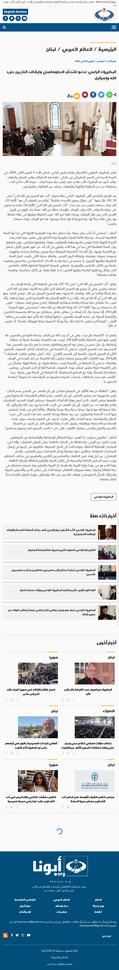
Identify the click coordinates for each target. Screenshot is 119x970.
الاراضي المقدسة (25, 899)
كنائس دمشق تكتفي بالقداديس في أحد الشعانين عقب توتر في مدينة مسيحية (31, 799)
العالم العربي (77, 49)
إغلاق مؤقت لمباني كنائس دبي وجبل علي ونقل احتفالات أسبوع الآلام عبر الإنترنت (87, 745)
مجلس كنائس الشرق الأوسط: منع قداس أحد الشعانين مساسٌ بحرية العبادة (88, 799)
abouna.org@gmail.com (30, 921)
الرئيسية (107, 49)
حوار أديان (25, 905)
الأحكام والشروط (59, 957)
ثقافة (98, 912)
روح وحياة (98, 905)
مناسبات (61, 912)
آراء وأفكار (25, 912)
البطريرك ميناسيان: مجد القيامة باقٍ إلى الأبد (88, 691)
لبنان (51, 49)
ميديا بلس (52, 963)
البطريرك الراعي (103, 496)
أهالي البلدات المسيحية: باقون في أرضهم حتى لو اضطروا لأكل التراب (31, 745)
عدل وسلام (61, 905)
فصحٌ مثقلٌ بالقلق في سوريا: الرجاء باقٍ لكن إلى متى (31, 691)
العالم (98, 899)
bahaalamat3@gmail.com (94, 925)
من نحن (106, 936)
